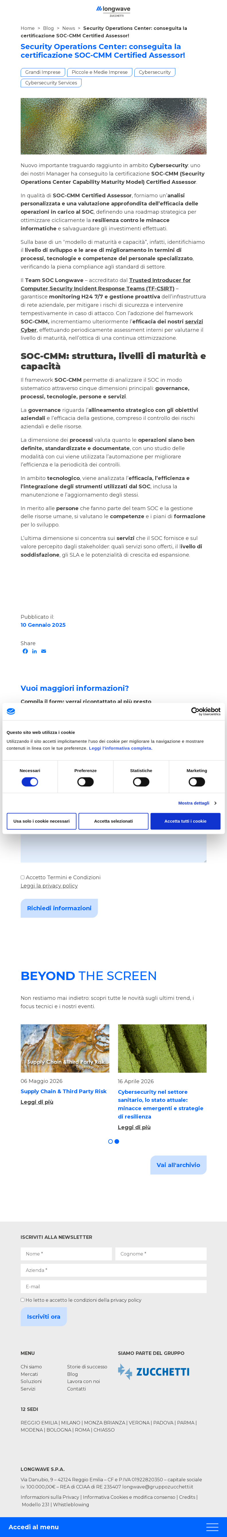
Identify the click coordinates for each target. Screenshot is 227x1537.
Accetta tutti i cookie (185, 821)
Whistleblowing (71, 1504)
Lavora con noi (83, 1381)
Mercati (29, 1374)
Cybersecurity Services (51, 83)
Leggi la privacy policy (49, 886)
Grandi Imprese (43, 72)
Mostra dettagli (193, 803)
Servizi (28, 1389)
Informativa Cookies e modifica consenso (129, 1497)
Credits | (188, 1497)
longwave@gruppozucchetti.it (157, 1487)
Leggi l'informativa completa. (120, 748)
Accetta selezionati (113, 821)
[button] (110, 1141)
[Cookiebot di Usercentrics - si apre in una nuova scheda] (195, 711)
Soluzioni (31, 1381)
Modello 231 (36, 1504)
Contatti (76, 1389)
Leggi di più (37, 1102)
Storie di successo (87, 1367)
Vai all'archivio (178, 1165)
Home (28, 28)
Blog (48, 28)
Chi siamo (31, 1367)
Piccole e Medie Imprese (100, 72)
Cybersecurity (155, 72)
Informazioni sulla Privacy (50, 1497)
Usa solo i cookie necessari (41, 821)
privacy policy (125, 1300)
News (68, 28)
